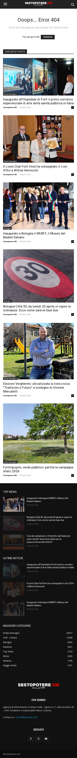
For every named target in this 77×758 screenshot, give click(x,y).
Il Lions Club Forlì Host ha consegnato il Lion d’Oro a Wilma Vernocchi (35, 168)
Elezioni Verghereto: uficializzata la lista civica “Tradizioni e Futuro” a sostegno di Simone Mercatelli (36, 387)
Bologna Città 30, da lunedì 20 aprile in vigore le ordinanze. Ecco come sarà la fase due (37, 308)
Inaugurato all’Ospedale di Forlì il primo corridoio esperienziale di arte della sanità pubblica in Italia (38, 101)
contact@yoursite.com (26, 717)
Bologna (7, 228)
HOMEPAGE (47, 37)
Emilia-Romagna (10, 94)
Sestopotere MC (10, 107)
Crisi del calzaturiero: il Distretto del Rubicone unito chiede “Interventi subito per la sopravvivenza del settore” (48, 539)
